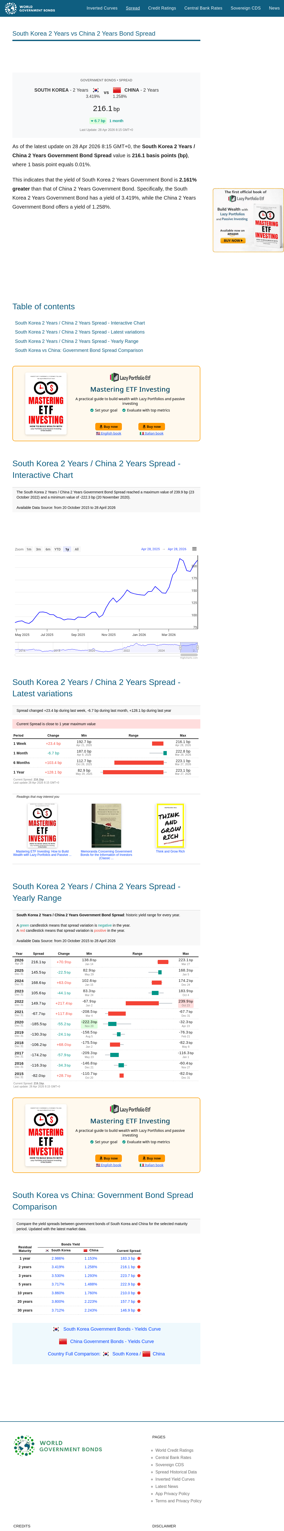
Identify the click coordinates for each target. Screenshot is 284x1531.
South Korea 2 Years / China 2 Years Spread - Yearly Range (76, 341)
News (274, 8)
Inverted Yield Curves (175, 1479)
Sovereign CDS (246, 8)
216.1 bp (128, 1267)
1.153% (90, 1258)
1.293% (90, 1276)
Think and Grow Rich (170, 851)
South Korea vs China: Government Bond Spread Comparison (79, 350)
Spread (133, 8)
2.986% (58, 1258)
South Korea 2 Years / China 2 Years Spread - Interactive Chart (80, 323)
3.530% (58, 1276)
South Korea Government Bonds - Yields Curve (112, 1329)
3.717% (58, 1284)
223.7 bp (128, 1276)
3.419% (58, 1267)
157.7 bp (128, 1301)
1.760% (90, 1293)
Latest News (166, 1486)
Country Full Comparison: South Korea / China (106, 1353)
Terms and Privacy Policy (178, 1501)
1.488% (90, 1284)
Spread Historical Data (176, 1472)
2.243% (90, 1310)
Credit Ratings (162, 8)
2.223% (90, 1301)
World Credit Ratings (174, 1450)
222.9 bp (128, 1284)
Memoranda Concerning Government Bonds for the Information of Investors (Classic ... (106, 855)
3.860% (58, 1293)
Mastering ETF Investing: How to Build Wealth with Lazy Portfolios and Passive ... (42, 853)
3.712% (58, 1310)
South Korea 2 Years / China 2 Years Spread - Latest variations (80, 332)
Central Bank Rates (203, 8)
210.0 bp (128, 1293)
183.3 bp (128, 1258)
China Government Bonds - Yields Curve (112, 1341)
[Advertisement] (106, 56)
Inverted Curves (101, 8)
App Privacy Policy (172, 1493)
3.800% (58, 1301)
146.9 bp (128, 1310)
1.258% (90, 1267)
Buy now (108, 426)
